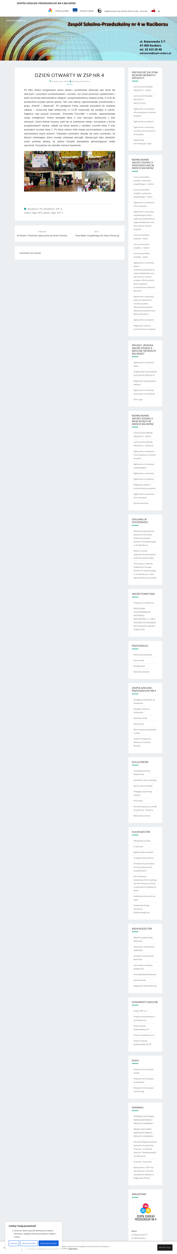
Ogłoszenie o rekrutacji (144, 473)
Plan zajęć (138, 399)
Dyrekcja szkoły (140, 718)
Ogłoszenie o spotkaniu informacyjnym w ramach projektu (145, 112)
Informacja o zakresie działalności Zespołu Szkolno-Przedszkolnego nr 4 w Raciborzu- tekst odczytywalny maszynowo (145, 570)
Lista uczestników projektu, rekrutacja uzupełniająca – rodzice (144, 180)
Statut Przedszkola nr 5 (144, 1035)
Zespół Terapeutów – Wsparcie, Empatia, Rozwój (143, 742)
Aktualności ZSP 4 (53, 208)
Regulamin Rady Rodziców (145, 985)
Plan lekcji (138, 800)
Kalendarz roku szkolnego (145, 780)
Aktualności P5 (34, 208)
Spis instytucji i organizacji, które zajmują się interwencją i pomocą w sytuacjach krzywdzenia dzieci (145, 883)
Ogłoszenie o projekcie (144, 121)
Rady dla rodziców (141, 671)
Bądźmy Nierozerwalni (143, 852)
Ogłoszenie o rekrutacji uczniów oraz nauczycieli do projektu (144, 130)
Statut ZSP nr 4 (140, 1011)
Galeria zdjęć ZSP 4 (53, 212)
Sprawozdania (140, 980)
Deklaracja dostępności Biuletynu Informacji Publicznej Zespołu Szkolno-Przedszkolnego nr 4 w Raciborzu (145, 538)
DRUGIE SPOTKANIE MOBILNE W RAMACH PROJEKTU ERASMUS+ (144, 1132)
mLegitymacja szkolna (144, 858)
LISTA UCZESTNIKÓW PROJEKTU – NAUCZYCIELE (143, 99)
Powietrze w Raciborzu (144, 602)
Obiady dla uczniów (142, 840)
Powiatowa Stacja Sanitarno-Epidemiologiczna (142, 909)
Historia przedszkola (143, 654)
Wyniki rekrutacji (141, 503)
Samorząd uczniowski (143, 785)
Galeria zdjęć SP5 (33, 212)
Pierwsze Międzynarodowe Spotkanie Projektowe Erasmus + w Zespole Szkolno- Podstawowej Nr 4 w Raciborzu (145, 1149)
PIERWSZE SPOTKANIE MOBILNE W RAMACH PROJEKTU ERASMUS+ (144, 1120)
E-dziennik (138, 846)
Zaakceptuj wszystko (48, 1243)
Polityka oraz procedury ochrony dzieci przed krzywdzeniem (144, 867)
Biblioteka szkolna (142, 815)
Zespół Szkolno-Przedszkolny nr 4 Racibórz (46, 3)
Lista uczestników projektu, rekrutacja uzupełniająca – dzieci (143, 193)
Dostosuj (13, 1243)
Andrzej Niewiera (81, 81)
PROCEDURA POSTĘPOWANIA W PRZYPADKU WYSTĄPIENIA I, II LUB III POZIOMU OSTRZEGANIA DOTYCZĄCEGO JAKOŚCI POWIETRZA (145, 619)
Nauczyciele (139, 724)
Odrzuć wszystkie (29, 1243)
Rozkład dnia (139, 666)
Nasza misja (139, 660)
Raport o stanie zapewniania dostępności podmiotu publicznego (145, 554)
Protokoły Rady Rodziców (145, 974)
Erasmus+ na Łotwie (142, 1161)
